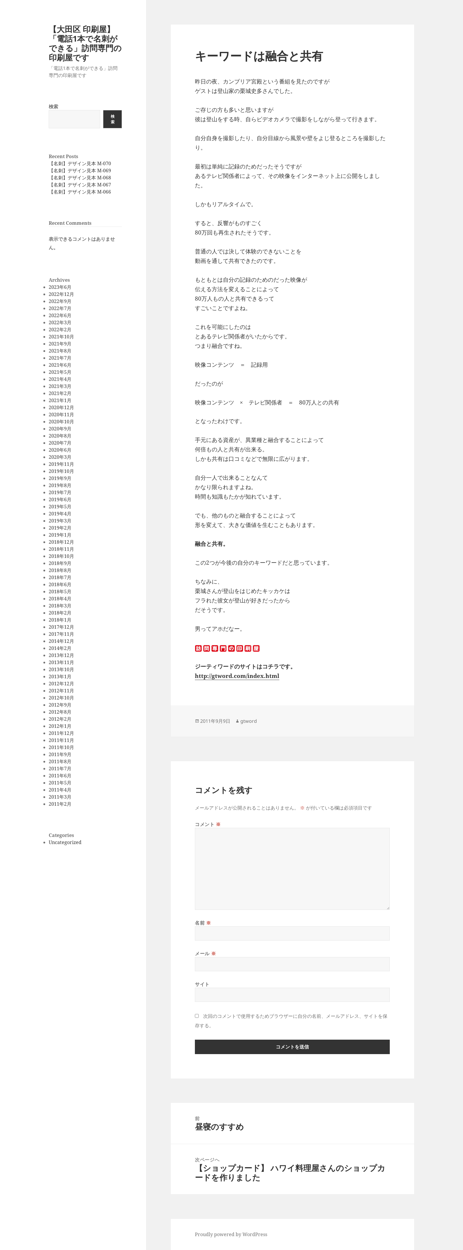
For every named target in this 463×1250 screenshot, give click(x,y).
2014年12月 (61, 641)
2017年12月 (61, 627)
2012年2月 (60, 719)
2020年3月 (60, 457)
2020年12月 (61, 407)
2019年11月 (61, 464)
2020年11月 (61, 414)
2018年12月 (61, 542)
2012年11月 (61, 690)
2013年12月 (61, 655)
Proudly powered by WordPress (231, 1234)
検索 (53, 106)
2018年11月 (61, 549)
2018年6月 (60, 584)
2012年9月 (60, 705)
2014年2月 (60, 648)
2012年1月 (60, 726)
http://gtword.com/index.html (237, 676)
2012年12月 (61, 683)
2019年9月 (60, 478)
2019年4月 (60, 513)
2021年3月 (60, 386)
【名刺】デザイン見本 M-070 (80, 163)
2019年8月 (60, 485)
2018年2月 (60, 613)
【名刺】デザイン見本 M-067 (80, 184)
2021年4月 (60, 379)
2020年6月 (60, 450)
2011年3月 (60, 797)
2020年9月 (60, 428)
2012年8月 (60, 712)
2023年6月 (60, 287)
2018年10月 (61, 556)
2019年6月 (60, 499)
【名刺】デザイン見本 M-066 (80, 192)
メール (205, 953)
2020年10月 (61, 421)
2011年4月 (60, 790)
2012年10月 (61, 697)
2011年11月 (61, 740)
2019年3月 (60, 520)
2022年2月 (60, 329)
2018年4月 (60, 598)
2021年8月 (60, 351)
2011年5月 (60, 782)
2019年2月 (60, 528)
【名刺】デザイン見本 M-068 (80, 177)
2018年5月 (60, 591)
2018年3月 (60, 605)
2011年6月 (60, 775)
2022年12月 (61, 294)
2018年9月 (60, 563)
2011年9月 (60, 754)
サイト (202, 984)
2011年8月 (60, 761)
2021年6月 (60, 365)
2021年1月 (60, 400)
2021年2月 (60, 393)
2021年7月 (60, 358)
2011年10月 (61, 747)
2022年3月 (60, 322)
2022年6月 (60, 315)
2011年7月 (60, 768)
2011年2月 (60, 804)
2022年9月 (60, 301)
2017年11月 (61, 634)
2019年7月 (60, 492)
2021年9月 (60, 343)
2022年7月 (60, 308)
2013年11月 (61, 662)
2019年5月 (60, 506)
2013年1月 (60, 676)
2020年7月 (60, 443)
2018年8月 (60, 570)
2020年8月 (60, 435)
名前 (203, 923)
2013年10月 (61, 669)
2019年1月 (60, 535)
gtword (248, 721)
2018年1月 (60, 620)
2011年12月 (61, 733)
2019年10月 (61, 471)
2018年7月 (60, 577)
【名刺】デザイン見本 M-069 (80, 170)
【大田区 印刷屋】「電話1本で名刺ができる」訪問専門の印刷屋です (85, 43)
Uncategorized (65, 842)
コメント (208, 824)
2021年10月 (61, 336)
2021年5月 (60, 372)
